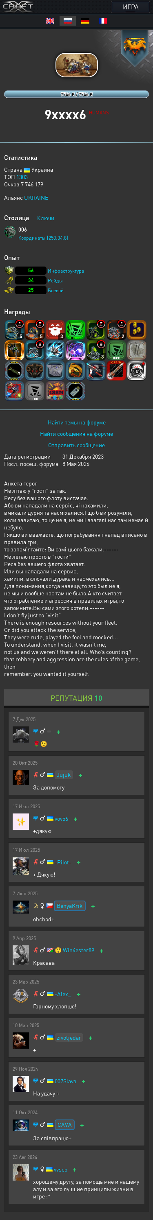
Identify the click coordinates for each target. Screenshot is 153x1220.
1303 (22, 176)
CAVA (65, 1124)
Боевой (56, 290)
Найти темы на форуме (77, 422)
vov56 (61, 818)
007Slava (65, 1081)
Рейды (55, 281)
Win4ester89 (78, 950)
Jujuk (64, 774)
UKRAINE (36, 197)
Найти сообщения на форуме (76, 433)
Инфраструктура (66, 271)
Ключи (45, 217)
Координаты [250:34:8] (43, 238)
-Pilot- (63, 862)
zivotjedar (69, 1037)
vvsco (60, 1169)
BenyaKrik (70, 905)
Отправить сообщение (76, 444)
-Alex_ (63, 993)
